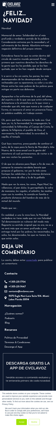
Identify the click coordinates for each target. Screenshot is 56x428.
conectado (31, 260)
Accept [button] (21, 422)
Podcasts (9, 318)
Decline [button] (34, 422)
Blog (7, 323)
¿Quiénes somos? (14, 314)
